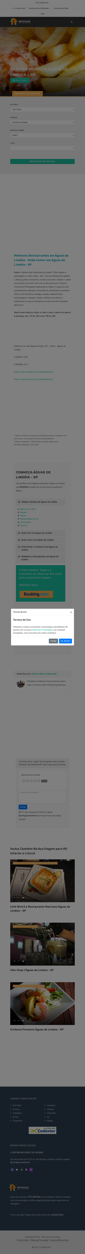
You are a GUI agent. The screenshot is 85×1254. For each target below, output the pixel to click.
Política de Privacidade (41, 630)
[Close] (71, 612)
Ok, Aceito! (65, 641)
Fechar (53, 641)
